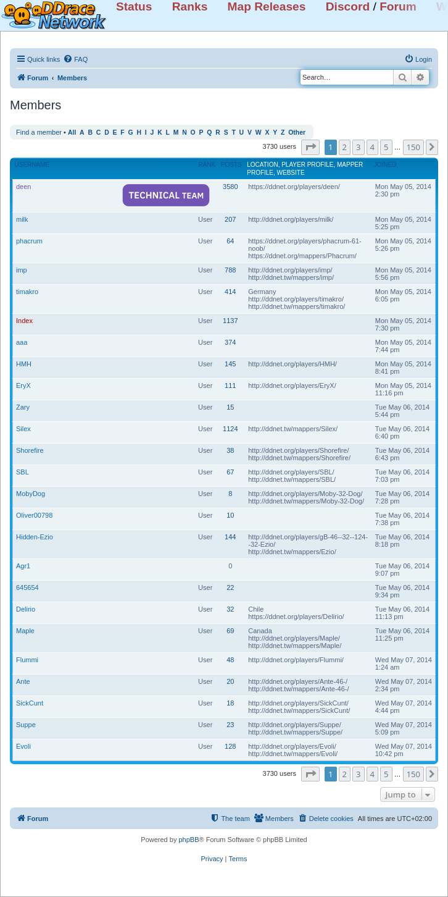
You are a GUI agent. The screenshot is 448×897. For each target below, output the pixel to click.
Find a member (39, 132)
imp (21, 270)
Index (24, 320)
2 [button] (344, 147)
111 (230, 385)
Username (32, 164)
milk (22, 219)
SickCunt (29, 703)
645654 (27, 587)
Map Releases (267, 6)
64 (230, 241)
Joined (385, 164)
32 (230, 609)
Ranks (190, 6)
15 (230, 407)
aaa (21, 342)
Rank (207, 164)
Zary (23, 407)
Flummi (27, 659)
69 (230, 630)
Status (134, 6)
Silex (23, 428)
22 (230, 587)
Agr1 (23, 566)
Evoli (23, 746)
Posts (231, 164)
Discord (348, 6)
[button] (310, 147)
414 (230, 291)
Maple (25, 630)
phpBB (188, 839)
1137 (230, 320)
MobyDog (30, 493)
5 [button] (386, 147)
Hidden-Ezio (34, 537)
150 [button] (413, 147)
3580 (230, 186)
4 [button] (372, 147)
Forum (398, 6)
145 (230, 364)
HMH (23, 364)
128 (230, 746)
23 (230, 724)
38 (230, 450)
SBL (22, 472)
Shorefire (30, 450)
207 (230, 219)
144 (230, 537)
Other (296, 132)
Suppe (26, 724)
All (72, 132)
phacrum (29, 241)
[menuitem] (75, 59)
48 (230, 659)
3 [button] (358, 147)
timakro (27, 291)
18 (230, 703)
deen (23, 186)
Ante (23, 681)
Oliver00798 (34, 515)
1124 (230, 428)
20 (230, 681)
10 (230, 515)
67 (230, 472)
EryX (23, 385)
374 (230, 342)
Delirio (25, 609)
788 (230, 270)
